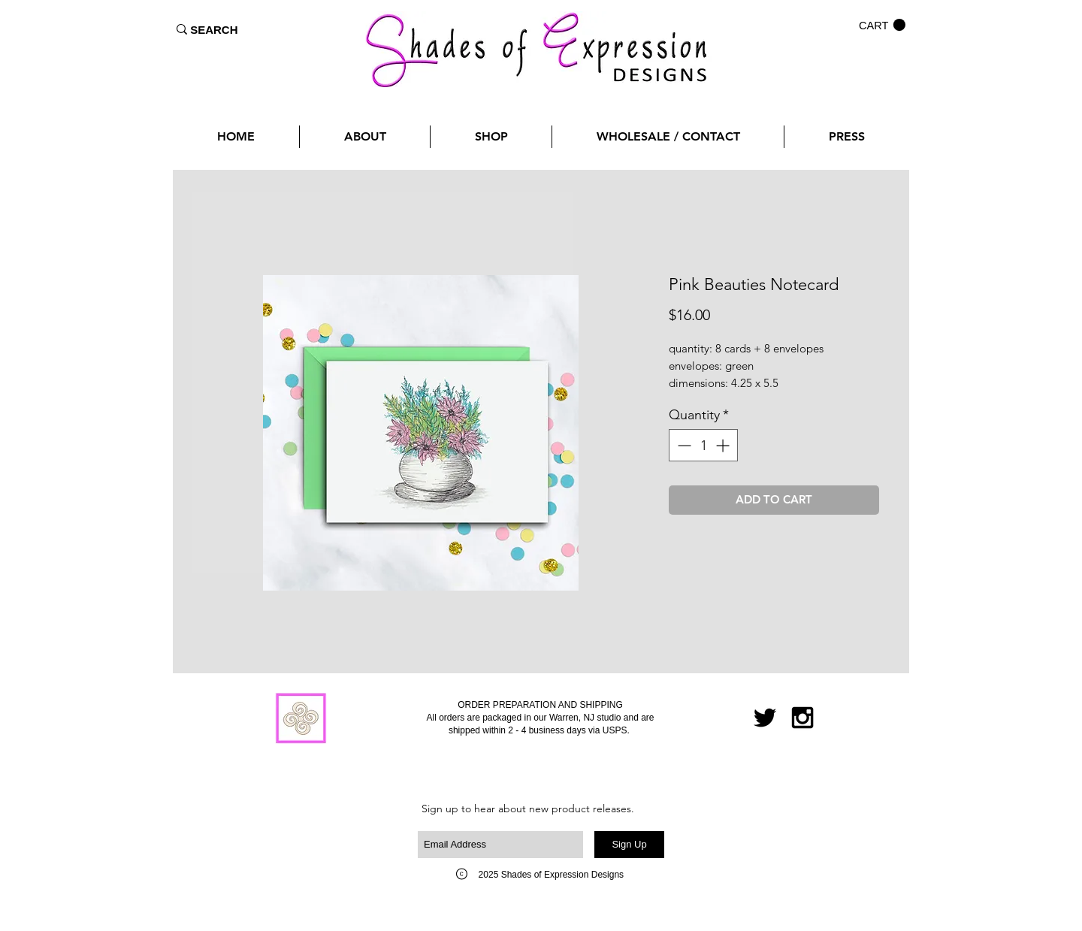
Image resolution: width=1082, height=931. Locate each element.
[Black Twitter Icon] (765, 718)
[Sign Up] (629, 844)
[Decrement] (682, 445)
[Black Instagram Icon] (802, 718)
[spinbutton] (703, 445)
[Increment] (724, 445)
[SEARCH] (214, 29)
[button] (882, 25)
